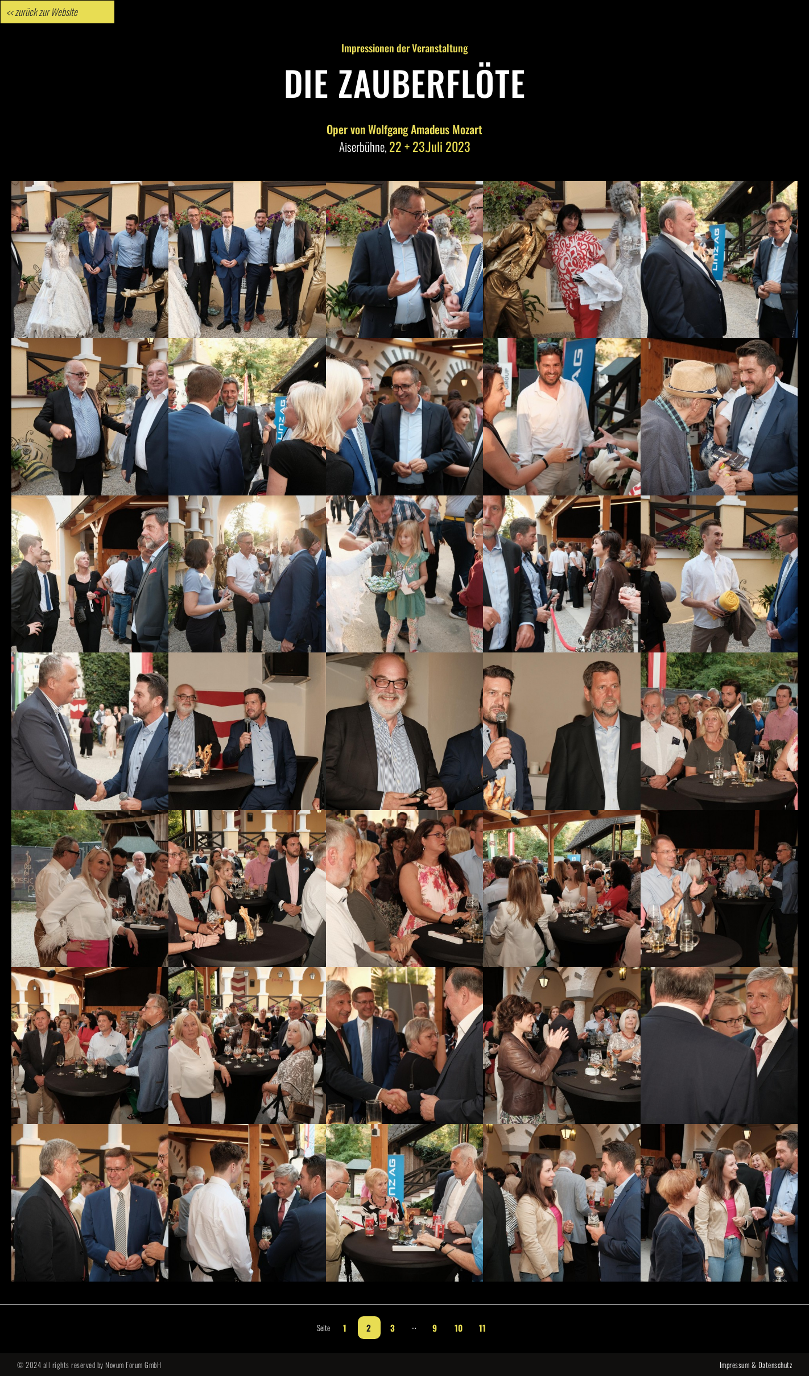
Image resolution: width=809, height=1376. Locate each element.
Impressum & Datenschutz (756, 1364)
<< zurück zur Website (41, 12)
